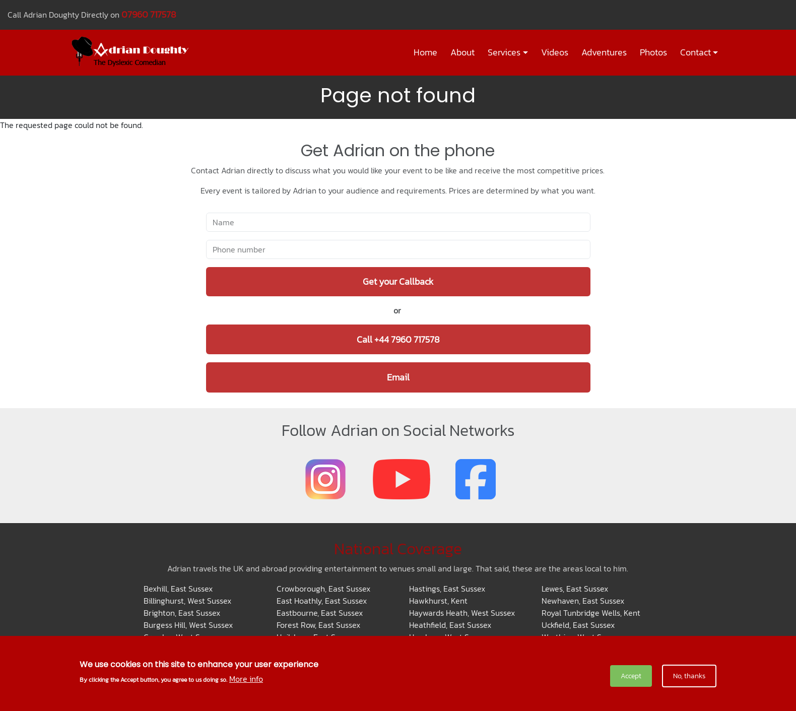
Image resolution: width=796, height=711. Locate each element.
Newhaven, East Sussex (583, 601)
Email (398, 377)
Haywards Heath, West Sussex (462, 613)
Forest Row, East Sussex (318, 625)
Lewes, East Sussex (575, 589)
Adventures (604, 52)
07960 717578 (148, 14)
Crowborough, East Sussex (323, 589)
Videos (554, 52)
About (462, 52)
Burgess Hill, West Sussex (188, 625)
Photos (653, 52)
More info (246, 679)
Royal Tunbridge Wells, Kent (591, 613)
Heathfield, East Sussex (450, 625)
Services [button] (504, 52)
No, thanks (689, 676)
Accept (631, 676)
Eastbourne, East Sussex (320, 613)
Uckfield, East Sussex (578, 625)
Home (425, 52)
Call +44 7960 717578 (398, 339)
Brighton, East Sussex (182, 613)
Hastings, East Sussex (447, 589)
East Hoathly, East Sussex (322, 601)
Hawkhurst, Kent (438, 601)
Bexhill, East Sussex (178, 589)
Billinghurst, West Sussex (187, 601)
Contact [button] (695, 52)
